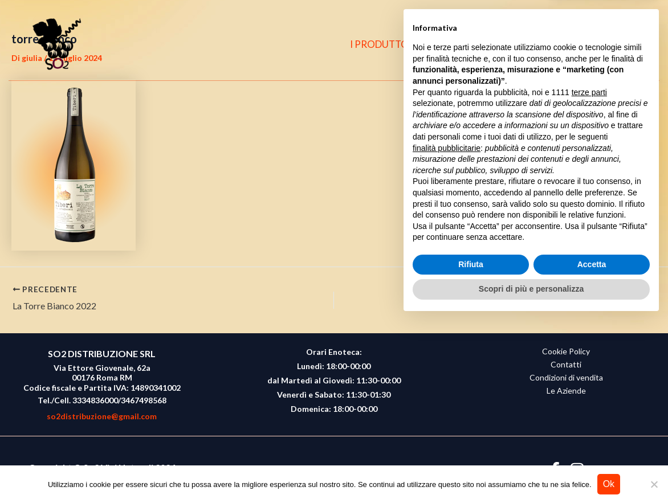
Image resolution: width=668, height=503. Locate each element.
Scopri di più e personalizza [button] (531, 471)
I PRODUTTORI (389, 44)
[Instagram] (610, 44)
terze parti (589, 275)
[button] (634, 45)
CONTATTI (534, 44)
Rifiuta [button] (470, 447)
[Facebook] (588, 44)
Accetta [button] (591, 447)
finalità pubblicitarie (446, 330)
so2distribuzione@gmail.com (102, 416)
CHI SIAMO (466, 44)
